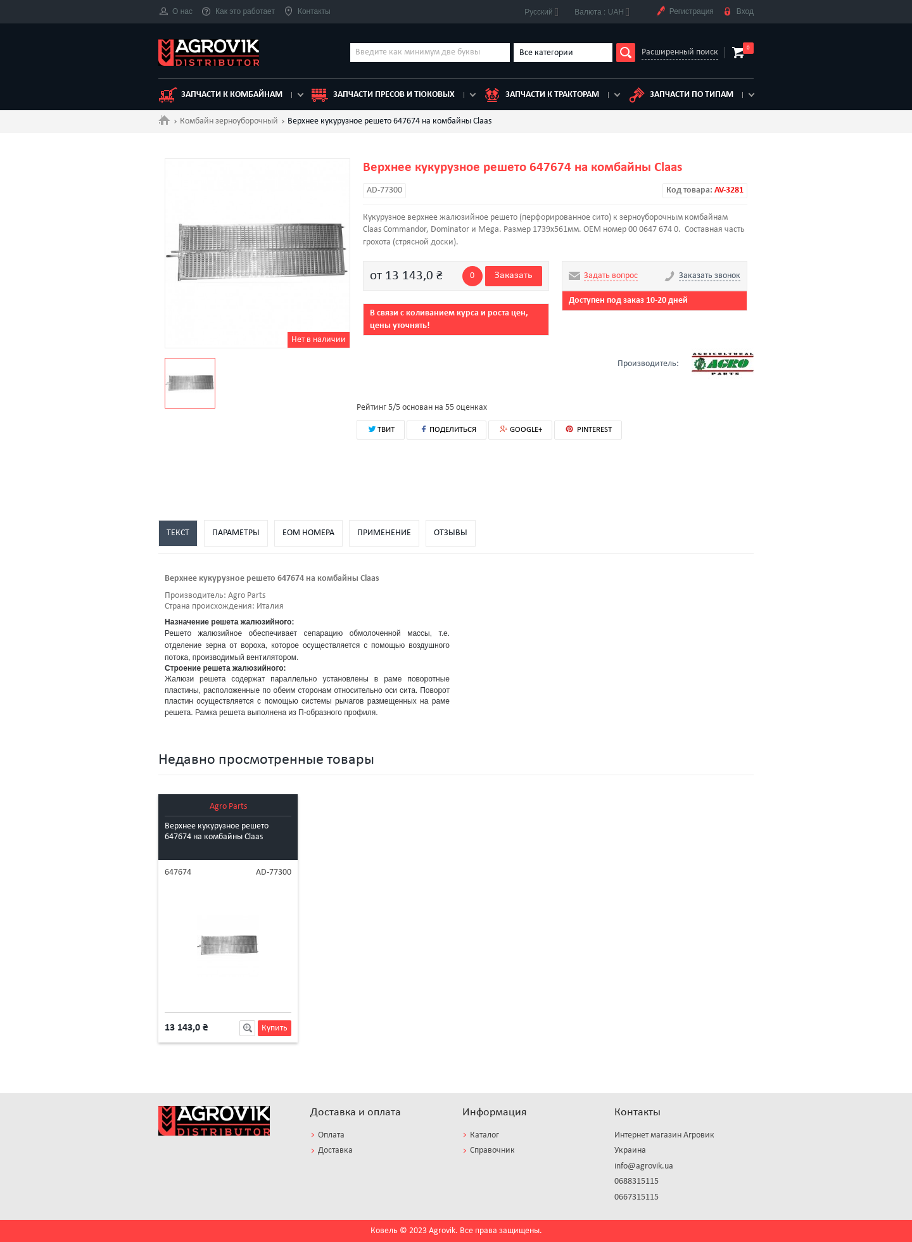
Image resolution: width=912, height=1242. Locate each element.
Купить (275, 1028)
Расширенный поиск (680, 52)
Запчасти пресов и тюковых (382, 95)
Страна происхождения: (210, 606)
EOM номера (308, 533)
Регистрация (685, 11)
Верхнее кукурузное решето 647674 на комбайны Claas (217, 831)
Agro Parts (228, 806)
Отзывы (450, 533)
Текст (178, 533)
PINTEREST (588, 429)
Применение (384, 533)
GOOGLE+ (520, 430)
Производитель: (195, 595)
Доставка (335, 1150)
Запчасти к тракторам (541, 95)
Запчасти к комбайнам (220, 95)
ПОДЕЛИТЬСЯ (446, 429)
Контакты (307, 11)
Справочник (492, 1150)
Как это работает (238, 11)
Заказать (514, 275)
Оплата (331, 1135)
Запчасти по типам (680, 95)
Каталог (484, 1135)
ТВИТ (381, 429)
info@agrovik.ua (643, 1166)
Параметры (236, 533)
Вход (738, 11)
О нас (175, 11)
